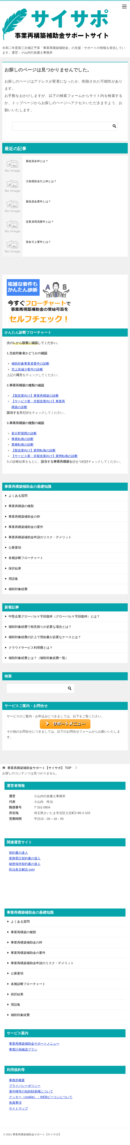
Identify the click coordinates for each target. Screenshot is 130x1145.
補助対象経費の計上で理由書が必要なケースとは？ (45, 637)
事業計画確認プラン (23, 1049)
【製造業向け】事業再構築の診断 (35, 395)
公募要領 (15, 547)
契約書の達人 (18, 852)
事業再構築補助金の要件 (26, 527)
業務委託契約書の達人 (24, 858)
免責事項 (15, 1102)
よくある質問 (18, 495)
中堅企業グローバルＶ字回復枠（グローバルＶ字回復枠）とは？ (54, 616)
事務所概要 (17, 1080)
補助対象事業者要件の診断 (30, 363)
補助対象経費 (18, 589)
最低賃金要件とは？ (38, 201)
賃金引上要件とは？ (38, 241)
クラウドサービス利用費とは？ (31, 647)
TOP (39, 768)
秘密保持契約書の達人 (24, 864)
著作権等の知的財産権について (31, 1091)
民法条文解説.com (22, 869)
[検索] (65, 126)
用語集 (13, 578)
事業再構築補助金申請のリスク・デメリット (40, 537)
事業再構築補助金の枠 (24, 516)
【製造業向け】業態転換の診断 (33, 450)
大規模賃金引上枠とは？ (41, 181)
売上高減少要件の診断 (27, 369)
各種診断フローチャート (26, 558)
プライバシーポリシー (24, 1086)
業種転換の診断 (22, 444)
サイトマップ (18, 1108)
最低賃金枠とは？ (37, 161)
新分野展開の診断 (24, 433)
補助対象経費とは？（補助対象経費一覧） (38, 658)
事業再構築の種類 (21, 506)
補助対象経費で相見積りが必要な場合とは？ (40, 626)
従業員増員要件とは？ (40, 221)
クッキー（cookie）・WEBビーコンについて (40, 1097)
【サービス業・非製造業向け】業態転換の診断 (44, 456)
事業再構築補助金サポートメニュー (34, 1043)
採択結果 (15, 568)
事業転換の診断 (22, 439)
